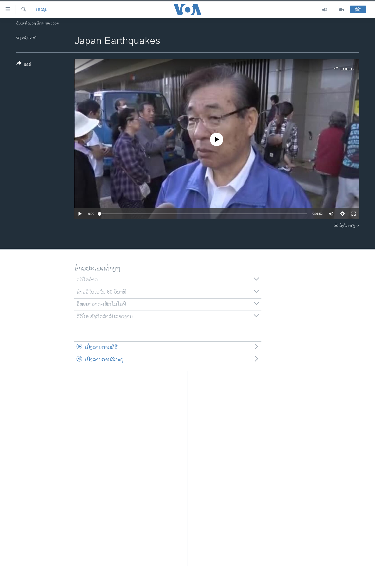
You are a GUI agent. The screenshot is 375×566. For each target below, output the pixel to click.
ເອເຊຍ (42, 9)
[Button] (23, 64)
